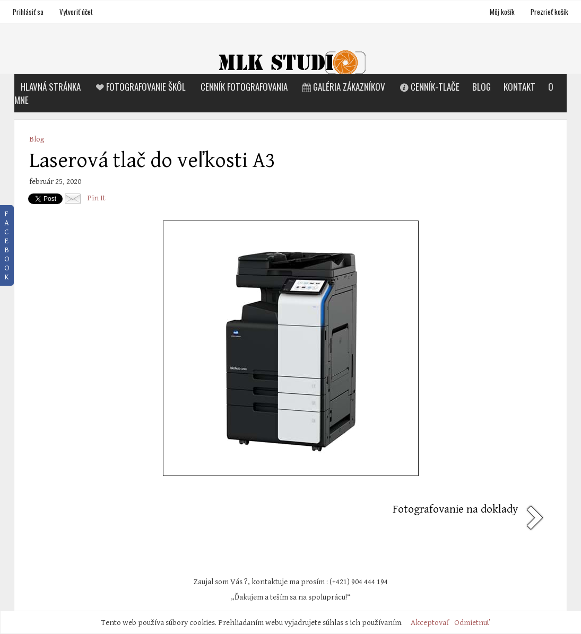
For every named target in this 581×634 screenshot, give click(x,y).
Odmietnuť (472, 622)
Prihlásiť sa (28, 11)
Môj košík (503, 11)
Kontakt (519, 86)
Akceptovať (430, 622)
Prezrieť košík (549, 11)
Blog (481, 86)
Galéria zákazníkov (342, 86)
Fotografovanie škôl (139, 86)
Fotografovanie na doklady (455, 509)
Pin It (96, 197)
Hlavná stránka (51, 86)
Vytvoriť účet (76, 11)
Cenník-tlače (428, 86)
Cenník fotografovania (244, 86)
